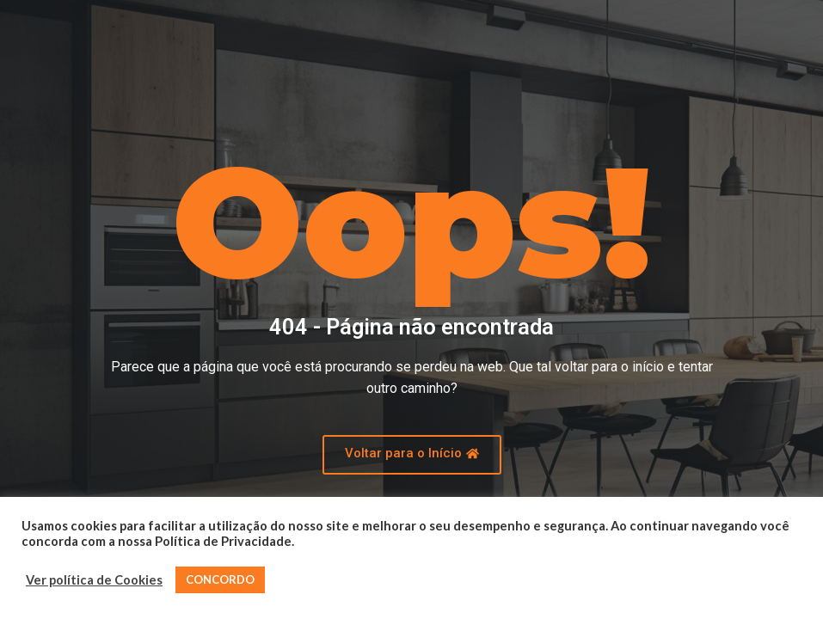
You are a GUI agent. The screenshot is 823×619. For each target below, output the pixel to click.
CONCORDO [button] (220, 579)
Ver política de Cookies (94, 580)
